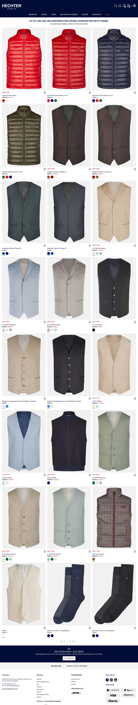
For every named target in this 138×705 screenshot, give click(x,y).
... (67, 641)
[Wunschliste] (45, 93)
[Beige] (97, 482)
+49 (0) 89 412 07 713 (8, 684)
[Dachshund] (93, 559)
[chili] (3, 100)
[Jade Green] (100, 482)
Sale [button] (107, 14)
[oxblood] (52, 177)
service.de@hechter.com (10, 689)
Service (40, 675)
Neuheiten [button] (33, 14)
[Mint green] (93, 482)
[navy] (7, 253)
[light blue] (97, 253)
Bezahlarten (40, 689)
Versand (39, 687)
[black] (93, 329)
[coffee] (48, 177)
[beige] (93, 253)
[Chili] (48, 100)
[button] (115, 5)
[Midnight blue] (52, 100)
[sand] (3, 406)
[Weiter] (76, 641)
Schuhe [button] (85, 14)
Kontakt (6, 675)
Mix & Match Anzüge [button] (69, 14)
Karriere (73, 682)
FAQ (38, 684)
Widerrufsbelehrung (43, 682)
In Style (73, 684)
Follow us (110, 675)
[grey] (100, 253)
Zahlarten (110, 685)
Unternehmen (76, 675)
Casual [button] (44, 14)
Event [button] (53, 14)
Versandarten (77, 688)
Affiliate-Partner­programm (49, 701)
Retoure (39, 679)
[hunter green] (3, 253)
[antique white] (3, 635)
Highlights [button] (96, 14)
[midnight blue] (7, 406)
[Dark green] (55, 100)
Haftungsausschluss (43, 694)
